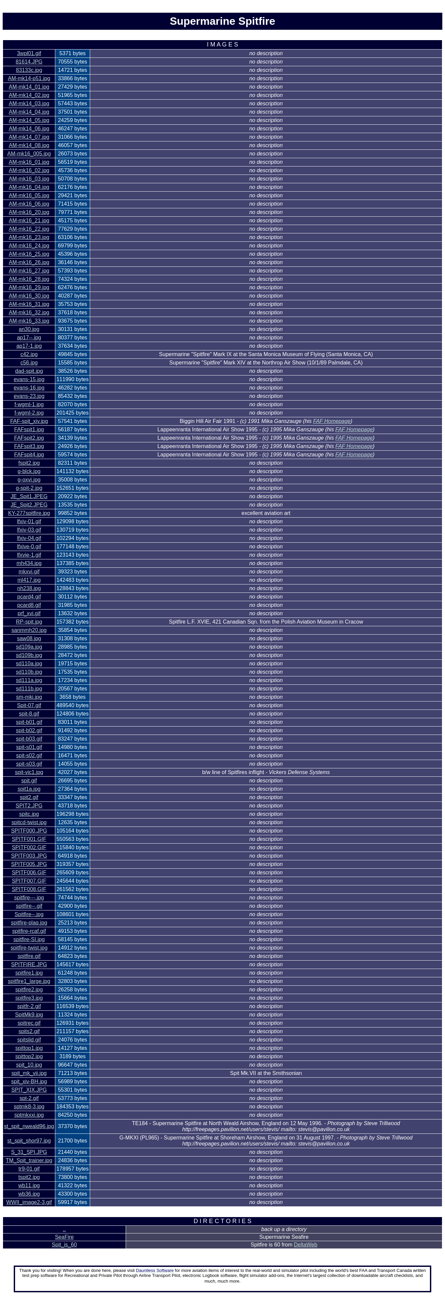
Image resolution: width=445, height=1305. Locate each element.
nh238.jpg (29, 588)
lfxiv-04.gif (29, 538)
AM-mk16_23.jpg (29, 237)
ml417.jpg (29, 580)
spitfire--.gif (29, 906)
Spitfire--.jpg (29, 914)
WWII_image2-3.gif (29, 1202)
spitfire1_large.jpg (29, 981)
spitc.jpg (29, 814)
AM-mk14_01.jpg (29, 87)
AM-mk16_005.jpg (29, 153)
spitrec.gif (28, 1023)
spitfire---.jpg (29, 897)
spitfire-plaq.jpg (29, 923)
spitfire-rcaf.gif (29, 931)
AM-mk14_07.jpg (29, 137)
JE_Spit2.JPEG (29, 505)
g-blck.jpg (28, 471)
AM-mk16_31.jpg (29, 304)
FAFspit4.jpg (29, 454)
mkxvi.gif (29, 571)
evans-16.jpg (29, 388)
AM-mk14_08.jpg (29, 145)
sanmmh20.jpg (29, 630)
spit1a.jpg (29, 789)
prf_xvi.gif (28, 613)
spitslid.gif (29, 1040)
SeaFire (64, 1237)
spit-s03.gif (29, 764)
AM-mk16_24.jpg (29, 245)
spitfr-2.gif (29, 1006)
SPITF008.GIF (29, 889)
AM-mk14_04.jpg (29, 112)
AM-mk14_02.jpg (29, 95)
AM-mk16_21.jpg (29, 220)
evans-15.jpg (29, 379)
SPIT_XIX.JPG (29, 1090)
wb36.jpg (29, 1194)
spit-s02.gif (29, 755)
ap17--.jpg (29, 337)
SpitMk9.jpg (29, 1014)
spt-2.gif (29, 1098)
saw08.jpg (29, 638)
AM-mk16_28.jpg (29, 279)
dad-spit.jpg (29, 371)
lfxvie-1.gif (29, 555)
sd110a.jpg (29, 663)
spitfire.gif (28, 956)
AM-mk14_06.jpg (29, 128)
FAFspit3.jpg (29, 446)
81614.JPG (29, 62)
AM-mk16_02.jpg (29, 170)
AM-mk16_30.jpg (29, 296)
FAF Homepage (332, 421)
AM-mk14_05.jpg (29, 120)
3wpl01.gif (29, 53)
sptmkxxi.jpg (29, 1115)
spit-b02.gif (29, 730)
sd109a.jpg (29, 647)
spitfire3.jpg (29, 998)
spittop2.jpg (29, 1056)
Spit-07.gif (29, 705)
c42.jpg (29, 354)
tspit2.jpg (29, 1177)
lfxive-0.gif (29, 546)
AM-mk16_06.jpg (29, 204)
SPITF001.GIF (29, 839)
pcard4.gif (29, 597)
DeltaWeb (305, 1244)
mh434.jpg (29, 563)
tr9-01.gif (29, 1169)
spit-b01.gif (29, 722)
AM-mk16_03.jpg (29, 179)
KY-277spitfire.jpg (29, 513)
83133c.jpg (29, 70)
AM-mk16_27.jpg (29, 271)
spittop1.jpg (29, 1048)
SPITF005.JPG (29, 864)
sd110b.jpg (29, 672)
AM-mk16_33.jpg (29, 321)
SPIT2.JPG (29, 805)
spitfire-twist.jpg (29, 948)
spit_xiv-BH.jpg (29, 1081)
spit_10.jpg (29, 1065)
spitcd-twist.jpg (29, 822)
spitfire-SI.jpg (29, 939)
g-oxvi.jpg (28, 479)
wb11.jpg (29, 1185)
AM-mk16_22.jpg (29, 229)
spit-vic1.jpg (29, 772)
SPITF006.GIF (29, 872)
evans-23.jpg (29, 396)
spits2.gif (29, 1031)
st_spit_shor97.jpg (29, 1141)
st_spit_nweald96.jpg (29, 1126)
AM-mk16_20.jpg (29, 212)
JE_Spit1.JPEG (29, 496)
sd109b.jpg (29, 655)
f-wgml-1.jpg (29, 404)
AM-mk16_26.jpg (29, 262)
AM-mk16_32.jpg (29, 312)
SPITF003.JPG (29, 856)
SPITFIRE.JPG (29, 964)
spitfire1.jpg (29, 973)
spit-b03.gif (29, 739)
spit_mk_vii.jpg (29, 1073)
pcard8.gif (29, 605)
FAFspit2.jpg (29, 438)
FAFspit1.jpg (29, 429)
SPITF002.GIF (29, 847)
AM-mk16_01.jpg (29, 162)
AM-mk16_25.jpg (29, 254)
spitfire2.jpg (29, 989)
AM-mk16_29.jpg (29, 287)
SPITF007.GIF (29, 881)
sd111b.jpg (29, 688)
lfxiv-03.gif (29, 530)
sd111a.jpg (29, 680)
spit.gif (29, 780)
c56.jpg (29, 362)
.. (64, 1229)
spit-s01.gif (29, 747)
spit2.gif (29, 797)
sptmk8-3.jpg (29, 1106)
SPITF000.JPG (29, 831)
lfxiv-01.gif (29, 521)
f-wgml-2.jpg (29, 413)
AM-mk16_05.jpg (29, 195)
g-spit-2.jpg (29, 488)
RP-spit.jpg (29, 622)
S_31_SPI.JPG (29, 1152)
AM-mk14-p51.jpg (29, 78)
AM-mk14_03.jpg (29, 103)
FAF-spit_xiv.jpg (29, 421)
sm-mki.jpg (29, 697)
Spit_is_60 (64, 1244)
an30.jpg (29, 329)
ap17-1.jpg (29, 346)
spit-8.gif (29, 714)
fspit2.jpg (29, 463)
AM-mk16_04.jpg (29, 187)
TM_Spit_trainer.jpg (29, 1160)
